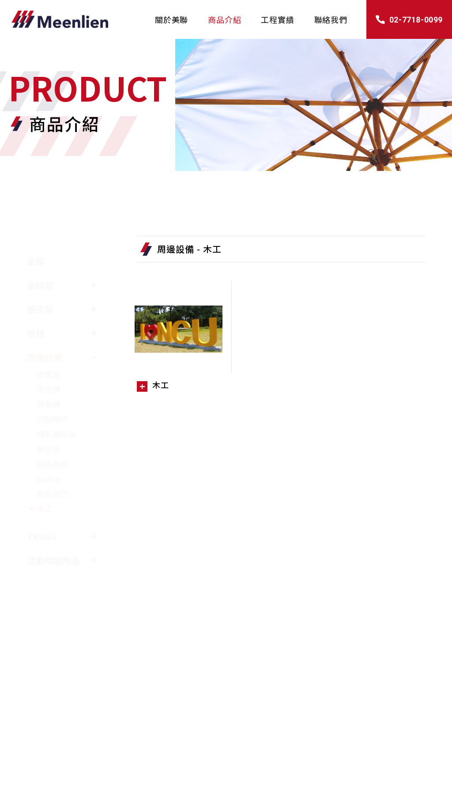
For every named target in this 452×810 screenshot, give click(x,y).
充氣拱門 (52, 473)
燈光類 (48, 368)
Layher (49, 458)
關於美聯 (171, 19)
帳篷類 (40, 288)
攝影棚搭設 (56, 413)
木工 (45, 488)
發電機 (48, 383)
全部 (36, 240)
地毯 (36, 312)
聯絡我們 (330, 19)
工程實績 (277, 19)
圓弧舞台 (52, 443)
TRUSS (41, 515)
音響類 (48, 353)
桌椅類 (40, 264)
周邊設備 (44, 336)
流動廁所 (52, 398)
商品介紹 (224, 19)
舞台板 (48, 428)
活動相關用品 (53, 539)
